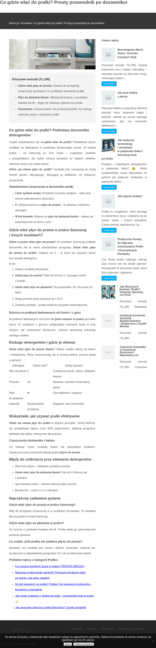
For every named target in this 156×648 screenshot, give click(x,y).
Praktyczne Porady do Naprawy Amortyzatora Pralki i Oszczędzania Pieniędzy (130, 247)
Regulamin (107, 628)
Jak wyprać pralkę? (130, 196)
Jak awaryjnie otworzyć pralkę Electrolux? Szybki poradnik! (50, 607)
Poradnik (26, 23)
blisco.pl (14, 23)
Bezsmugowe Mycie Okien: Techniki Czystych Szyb (130, 53)
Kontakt (92, 628)
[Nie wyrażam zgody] (152, 640)
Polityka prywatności (131, 628)
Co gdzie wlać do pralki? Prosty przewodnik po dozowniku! (69, 23)
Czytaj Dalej (109, 84)
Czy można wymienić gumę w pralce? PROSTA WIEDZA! (49, 566)
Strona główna (17, 37)
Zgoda (68, 644)
